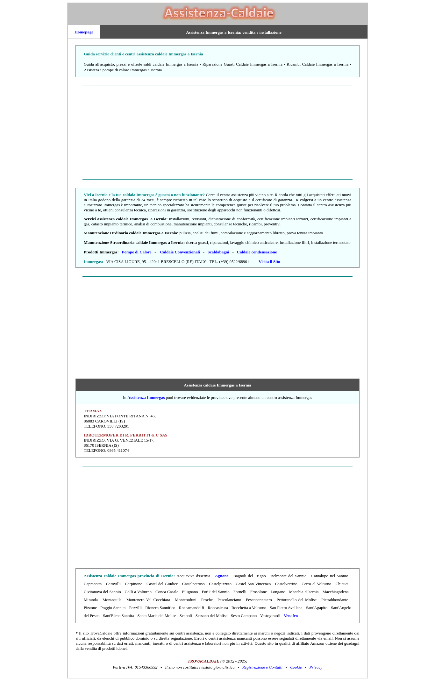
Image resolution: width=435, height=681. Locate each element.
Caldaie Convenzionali (180, 252)
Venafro (291, 615)
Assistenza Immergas (146, 397)
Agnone (222, 575)
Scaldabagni (218, 252)
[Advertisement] (217, 132)
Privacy (316, 667)
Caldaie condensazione (257, 252)
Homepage (84, 32)
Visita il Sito (269, 261)
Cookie (296, 667)
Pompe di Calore (137, 252)
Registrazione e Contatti (262, 667)
